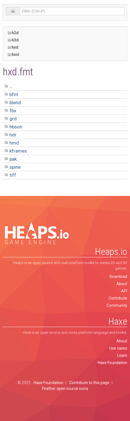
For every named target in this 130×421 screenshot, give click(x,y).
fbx (12, 110)
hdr (12, 135)
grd (13, 118)
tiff (12, 175)
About (121, 284)
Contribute (118, 298)
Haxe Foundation (112, 362)
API (124, 291)
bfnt (13, 94)
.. (10, 86)
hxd (12, 47)
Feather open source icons (65, 388)
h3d (13, 40)
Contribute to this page (89, 382)
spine (15, 167)
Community (117, 305)
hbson (15, 126)
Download (118, 276)
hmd (14, 143)
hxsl (13, 54)
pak (13, 159)
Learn (122, 355)
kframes (18, 151)
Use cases (118, 348)
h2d (13, 33)
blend (15, 102)
